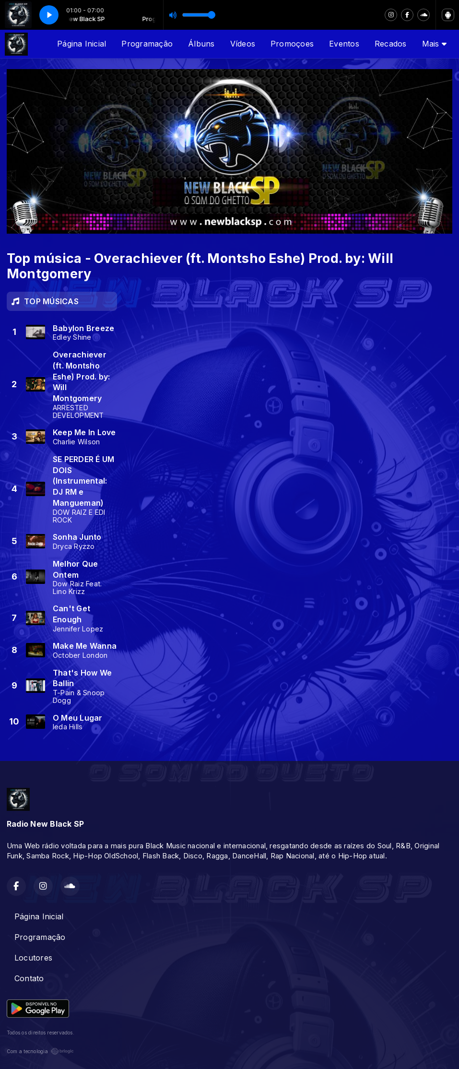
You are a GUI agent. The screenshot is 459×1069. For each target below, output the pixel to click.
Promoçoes (292, 43)
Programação (147, 43)
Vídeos (242, 43)
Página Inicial (81, 43)
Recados (391, 43)
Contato (29, 978)
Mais (434, 43)
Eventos (344, 43)
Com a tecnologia (40, 1051)
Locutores (33, 957)
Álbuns (201, 43)
